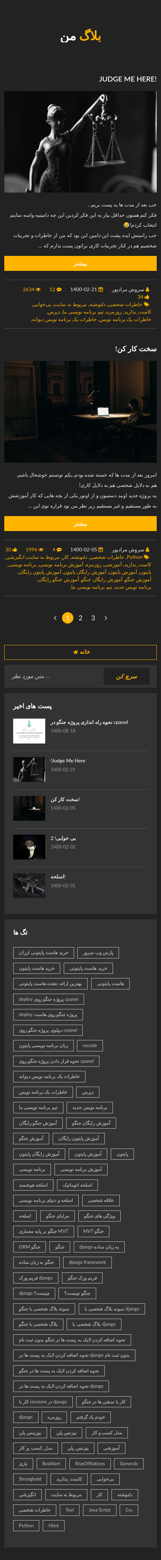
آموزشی (113, 564)
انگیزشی (15, 557)
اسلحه (25, 1216)
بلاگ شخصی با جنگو (38, 1324)
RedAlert (51, 1463)
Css (129, 1510)
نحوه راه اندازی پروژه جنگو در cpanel (89, 722)
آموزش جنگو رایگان (58, 579)
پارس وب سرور (98, 952)
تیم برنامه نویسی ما (83, 312)
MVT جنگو (93, 1231)
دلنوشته (97, 304)
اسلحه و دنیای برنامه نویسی (46, 1200)
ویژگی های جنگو (99, 1216)
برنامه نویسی (23, 564)
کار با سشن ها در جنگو (103, 1401)
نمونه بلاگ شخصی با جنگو (44, 1309)
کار (65, 557)
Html (53, 1525)
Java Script (99, 1510)
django (26, 1417)
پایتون (145, 572)
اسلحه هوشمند (33, 1185)
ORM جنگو (29, 1247)
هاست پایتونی (110, 983)
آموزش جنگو (138, 579)
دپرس (54, 312)
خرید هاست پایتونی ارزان (43, 952)
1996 (31, 549)
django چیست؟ (34, 1293)
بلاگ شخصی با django (93, 1324)
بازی (23, 1463)
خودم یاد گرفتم (90, 1417)
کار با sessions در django (43, 1401)
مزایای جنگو (57, 1216)
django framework (87, 1262)
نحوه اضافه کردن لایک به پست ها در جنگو (59, 1370)
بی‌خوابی (42, 304)
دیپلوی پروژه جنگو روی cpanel (48, 1030)
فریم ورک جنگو (82, 1278)
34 (140, 297)
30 (8, 549)
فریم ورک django (36, 1278)
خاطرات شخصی (125, 304)
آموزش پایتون (123, 572)
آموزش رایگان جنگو (101, 579)
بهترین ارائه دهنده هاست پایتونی (50, 983)
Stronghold (30, 1479)
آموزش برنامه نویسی (61, 564)
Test (70, 1510)
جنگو (59, 1247)
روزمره (114, 312)
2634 (28, 289)
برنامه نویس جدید (133, 587)
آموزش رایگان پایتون (85, 572)
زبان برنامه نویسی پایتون (43, 1045)
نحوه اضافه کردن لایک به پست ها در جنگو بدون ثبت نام (72, 1340)
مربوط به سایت (70, 304)
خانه (80, 652)
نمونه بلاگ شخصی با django (111, 1309)
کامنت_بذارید (137, 312)
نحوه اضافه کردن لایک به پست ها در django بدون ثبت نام (74, 1355)
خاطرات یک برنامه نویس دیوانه (64, 319)
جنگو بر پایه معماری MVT (43, 1231)
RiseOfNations (90, 1463)
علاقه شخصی (101, 1200)
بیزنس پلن (66, 1432)
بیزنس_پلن (78, 1448)
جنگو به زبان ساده (36, 1262)
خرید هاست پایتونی (88, 968)
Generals (129, 1463)
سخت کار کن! (65, 799)
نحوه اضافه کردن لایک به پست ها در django (61, 1386)
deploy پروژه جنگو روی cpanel (48, 999)
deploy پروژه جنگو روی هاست (48, 1014)
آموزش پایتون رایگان (40, 572)
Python (134, 557)
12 (52, 289)
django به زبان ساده (99, 1247)
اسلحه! (58, 876)
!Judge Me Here (68, 760)
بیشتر (80, 263)
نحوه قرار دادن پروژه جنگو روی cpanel (56, 1061)
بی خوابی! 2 (63, 838)
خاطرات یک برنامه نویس (125, 319)
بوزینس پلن (30, 1432)
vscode (90, 1045)
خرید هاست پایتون (36, 968)
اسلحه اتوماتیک (77, 1185)
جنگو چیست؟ (77, 1293)
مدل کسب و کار (107, 1432)
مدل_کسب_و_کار (35, 1448)
